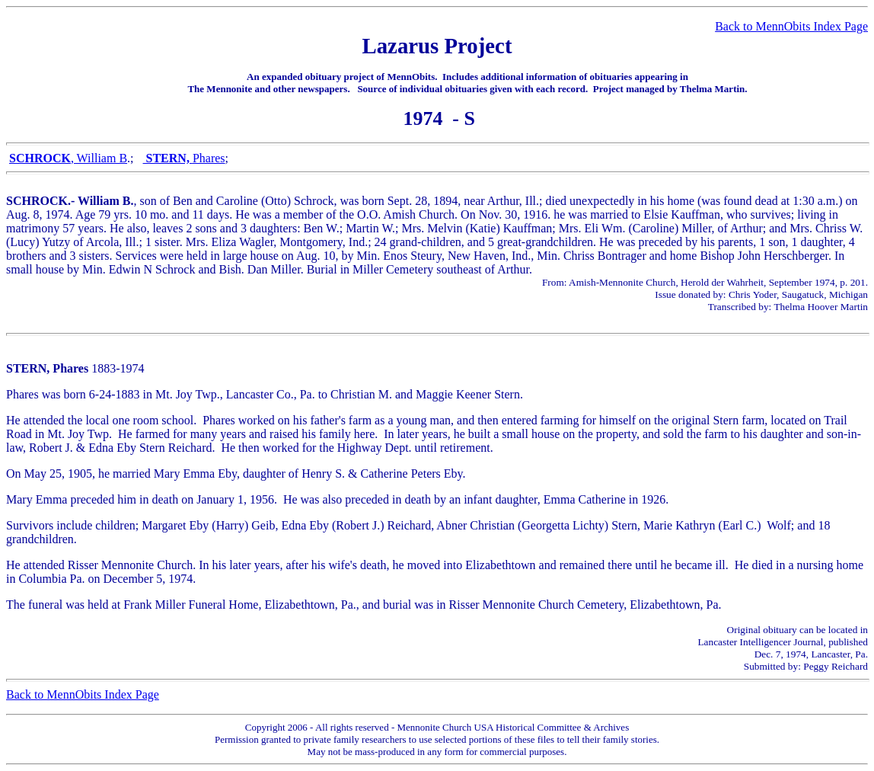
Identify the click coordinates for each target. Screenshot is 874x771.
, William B (68, 158)
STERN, (168, 158)
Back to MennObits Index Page (791, 26)
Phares (209, 158)
